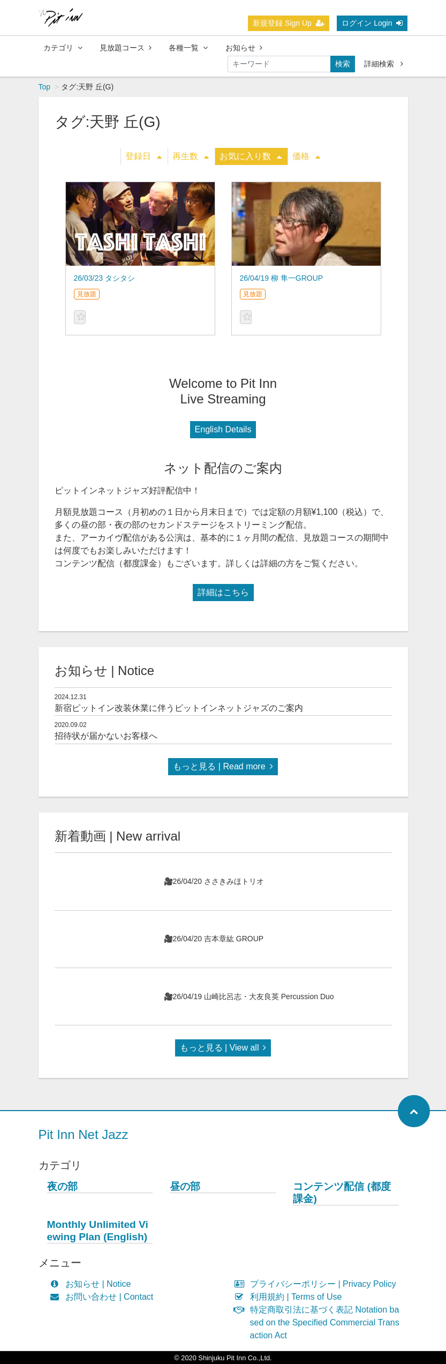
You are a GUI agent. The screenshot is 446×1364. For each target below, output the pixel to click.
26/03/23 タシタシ (104, 278)
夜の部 (62, 1186)
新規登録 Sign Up (288, 23)
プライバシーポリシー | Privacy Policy (317, 1283)
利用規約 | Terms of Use (290, 1296)
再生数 (190, 156)
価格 (306, 156)
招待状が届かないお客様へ (106, 735)
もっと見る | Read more (223, 766)
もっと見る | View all (223, 1047)
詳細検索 (383, 63)
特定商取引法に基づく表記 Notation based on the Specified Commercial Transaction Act (319, 1322)
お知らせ (243, 47)
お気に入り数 (251, 156)
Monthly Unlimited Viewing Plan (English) (97, 1230)
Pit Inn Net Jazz (83, 1134)
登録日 (143, 156)
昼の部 (185, 1186)
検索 (342, 63)
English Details (223, 429)
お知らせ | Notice (93, 1283)
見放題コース (126, 47)
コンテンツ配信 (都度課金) (342, 1192)
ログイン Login (372, 23)
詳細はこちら (223, 592)
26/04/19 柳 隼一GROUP (281, 278)
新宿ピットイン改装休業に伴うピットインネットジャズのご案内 (179, 708)
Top (45, 87)
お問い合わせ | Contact (104, 1296)
